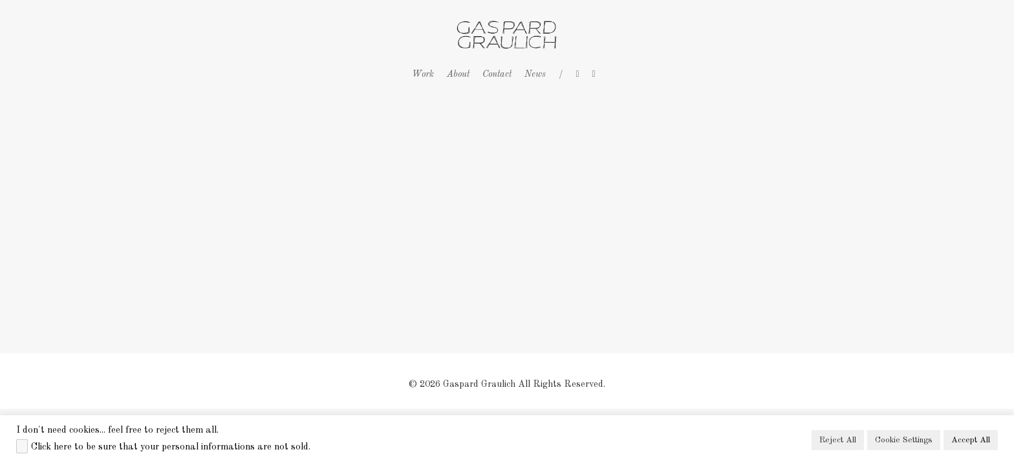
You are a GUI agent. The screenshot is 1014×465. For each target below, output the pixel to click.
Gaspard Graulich (479, 384)
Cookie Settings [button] (904, 440)
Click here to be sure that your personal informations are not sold (169, 446)
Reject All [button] (837, 440)
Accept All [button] (970, 440)
